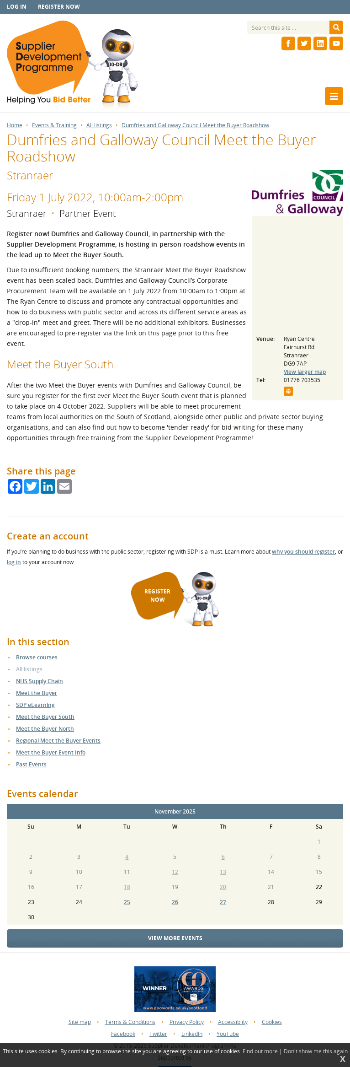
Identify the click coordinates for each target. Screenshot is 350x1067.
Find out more (260, 1051)
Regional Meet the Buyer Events (58, 740)
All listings (99, 125)
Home (14, 125)
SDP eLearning (35, 705)
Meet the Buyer (36, 693)
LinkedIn (191, 1034)
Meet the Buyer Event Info (50, 752)
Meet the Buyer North (45, 729)
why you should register (303, 551)
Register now (59, 7)
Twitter (158, 1034)
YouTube (228, 1034)
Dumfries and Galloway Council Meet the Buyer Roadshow (195, 125)
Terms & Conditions (130, 1022)
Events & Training (54, 125)
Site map (80, 1022)
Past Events (31, 764)
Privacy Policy (187, 1022)
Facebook (123, 1034)
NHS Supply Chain (39, 681)
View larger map (305, 372)
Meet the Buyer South (45, 717)
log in (14, 562)
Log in (17, 7)
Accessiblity (233, 1022)
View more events (175, 938)
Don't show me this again (316, 1051)
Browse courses (37, 657)
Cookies (272, 1022)
